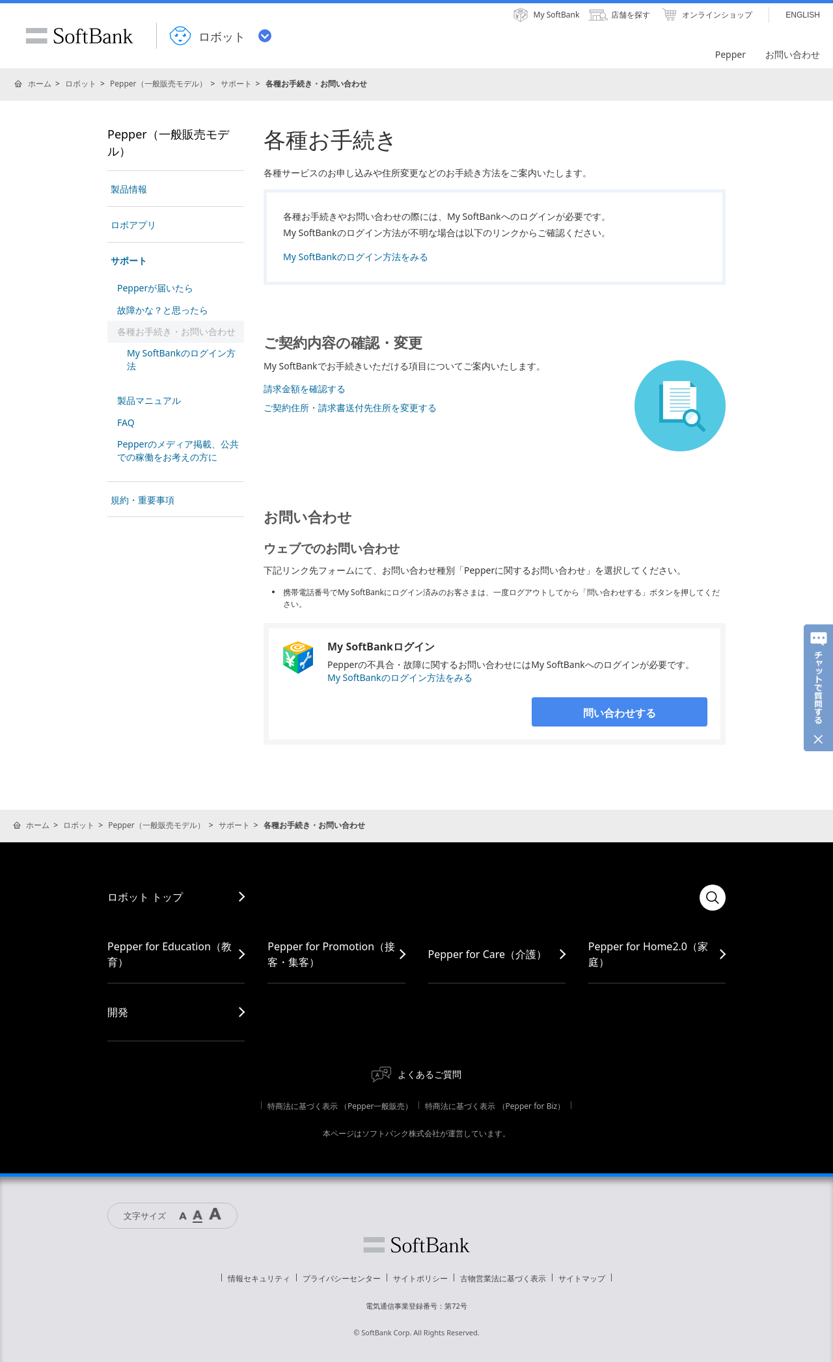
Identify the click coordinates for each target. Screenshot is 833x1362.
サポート (236, 83)
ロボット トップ (145, 897)
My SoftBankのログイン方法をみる (355, 256)
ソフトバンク (416, 1245)
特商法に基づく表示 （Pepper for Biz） (495, 1106)
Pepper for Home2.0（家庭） (648, 954)
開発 (117, 1012)
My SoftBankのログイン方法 (181, 359)
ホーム (39, 83)
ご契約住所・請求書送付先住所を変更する (350, 407)
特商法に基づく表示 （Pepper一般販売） (340, 1106)
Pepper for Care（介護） (487, 954)
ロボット (80, 83)
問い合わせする (619, 713)
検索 (713, 898)
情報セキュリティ (259, 1278)
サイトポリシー (420, 1278)
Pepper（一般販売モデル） (158, 83)
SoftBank (79, 35)
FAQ (126, 422)
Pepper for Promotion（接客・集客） (331, 954)
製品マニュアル (149, 400)
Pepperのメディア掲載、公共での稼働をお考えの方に (178, 450)
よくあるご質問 (429, 1074)
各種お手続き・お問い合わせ (176, 331)
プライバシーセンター (342, 1278)
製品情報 (129, 189)
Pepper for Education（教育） (169, 954)
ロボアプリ (133, 225)
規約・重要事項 (142, 500)
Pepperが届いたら (155, 288)
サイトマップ (581, 1278)
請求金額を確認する (305, 388)
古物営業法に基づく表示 (503, 1278)
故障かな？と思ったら (162, 310)
